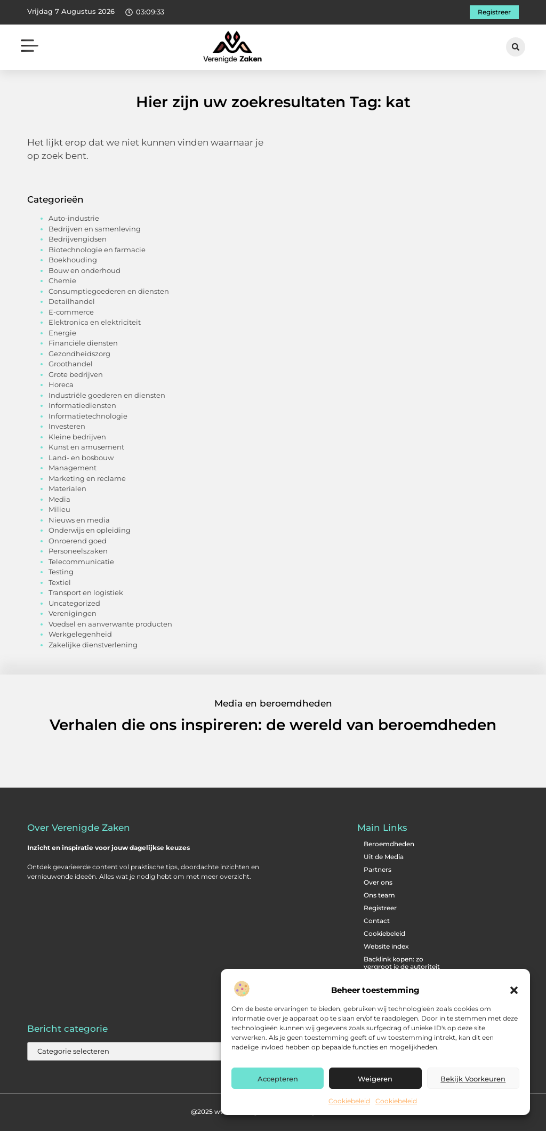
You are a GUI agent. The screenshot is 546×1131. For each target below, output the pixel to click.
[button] (514, 990)
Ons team (379, 895)
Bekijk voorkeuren (472, 1078)
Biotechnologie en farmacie (97, 249)
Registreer (380, 908)
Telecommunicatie (81, 561)
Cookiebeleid (349, 1101)
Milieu (59, 509)
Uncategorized (74, 603)
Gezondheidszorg (79, 353)
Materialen (67, 488)
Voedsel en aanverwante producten (110, 624)
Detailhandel (72, 301)
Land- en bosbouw (81, 457)
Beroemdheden (389, 844)
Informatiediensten (82, 405)
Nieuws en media (79, 520)
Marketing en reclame (87, 478)
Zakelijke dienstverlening (93, 644)
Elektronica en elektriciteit (95, 322)
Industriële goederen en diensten (107, 395)
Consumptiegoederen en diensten (109, 291)
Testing (61, 571)
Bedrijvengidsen (78, 239)
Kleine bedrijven (77, 436)
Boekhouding (73, 259)
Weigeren (375, 1078)
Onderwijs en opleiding (90, 530)
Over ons (378, 882)
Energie (62, 332)
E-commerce (71, 312)
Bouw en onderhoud (85, 270)
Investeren (67, 426)
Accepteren (278, 1078)
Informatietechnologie (88, 416)
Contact (377, 921)
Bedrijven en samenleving (95, 228)
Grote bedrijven (76, 374)
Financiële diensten (83, 343)
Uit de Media (384, 857)
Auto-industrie (74, 218)
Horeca (61, 384)
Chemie (62, 280)
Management (73, 467)
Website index (386, 946)
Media (59, 499)
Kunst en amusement (86, 447)
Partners (377, 869)
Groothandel (71, 363)
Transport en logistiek (86, 592)
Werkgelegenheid (80, 634)
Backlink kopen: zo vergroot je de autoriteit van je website (402, 966)
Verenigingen (73, 613)
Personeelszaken (78, 551)
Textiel (60, 582)
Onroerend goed (78, 540)
